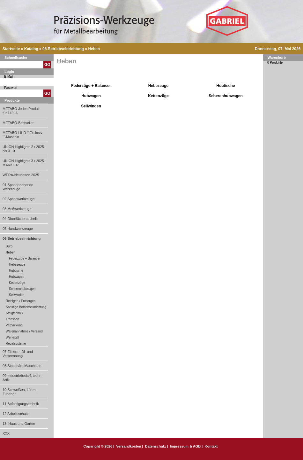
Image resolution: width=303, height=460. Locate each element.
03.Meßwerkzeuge (17, 209)
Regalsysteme (16, 343)
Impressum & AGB (185, 446)
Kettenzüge (17, 283)
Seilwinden (16, 295)
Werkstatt (12, 337)
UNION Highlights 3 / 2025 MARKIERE (23, 163)
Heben (94, 49)
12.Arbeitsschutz (15, 414)
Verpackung (14, 325)
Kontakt (211, 446)
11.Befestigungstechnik (21, 404)
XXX (6, 433)
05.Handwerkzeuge (18, 228)
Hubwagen (16, 276)
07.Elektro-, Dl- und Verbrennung (18, 354)
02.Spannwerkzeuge (18, 199)
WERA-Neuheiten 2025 (21, 175)
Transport (12, 319)
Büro (9, 246)
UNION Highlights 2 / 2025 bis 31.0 (23, 149)
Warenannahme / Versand (24, 331)
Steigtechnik (14, 313)
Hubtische (16, 270)
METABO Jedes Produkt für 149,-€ (22, 111)
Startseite (11, 49)
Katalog (31, 49)
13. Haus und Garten (19, 423)
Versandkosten (128, 446)
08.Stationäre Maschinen (22, 366)
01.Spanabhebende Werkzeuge (18, 187)
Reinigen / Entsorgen (20, 301)
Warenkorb (277, 57)
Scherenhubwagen (22, 289)
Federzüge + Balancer (25, 258)
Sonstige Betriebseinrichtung (26, 307)
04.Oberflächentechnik (20, 219)
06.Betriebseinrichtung (63, 49)
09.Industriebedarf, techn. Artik (22, 378)
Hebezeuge (17, 264)
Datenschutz (155, 446)
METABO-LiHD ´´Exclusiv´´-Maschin (22, 135)
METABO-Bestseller (18, 123)
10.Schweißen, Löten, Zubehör (19, 392)
